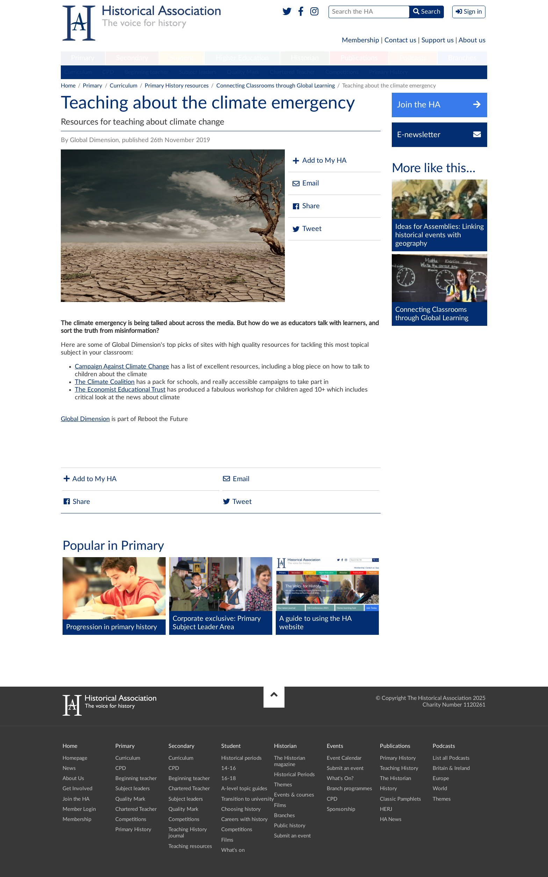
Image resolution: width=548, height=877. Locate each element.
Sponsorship (341, 809)
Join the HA (76, 799)
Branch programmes (349, 788)
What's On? (340, 778)
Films (227, 840)
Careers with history (244, 819)
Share (306, 206)
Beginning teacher (146, 72)
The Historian (395, 778)
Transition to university (247, 799)
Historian (305, 58)
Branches (462, 58)
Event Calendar (344, 758)
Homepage (75, 758)
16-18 (228, 778)
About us (472, 40)
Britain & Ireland (451, 768)
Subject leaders (197, 72)
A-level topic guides (244, 788)
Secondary (132, 58)
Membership (360, 40)
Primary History (388, 72)
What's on (233, 850)
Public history (289, 825)
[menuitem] (82, 58)
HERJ (386, 809)
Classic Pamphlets (400, 799)
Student (182, 58)
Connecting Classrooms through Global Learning (275, 86)
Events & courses (294, 795)
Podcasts (413, 58)
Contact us (400, 40)
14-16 (228, 768)
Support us (437, 40)
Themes (283, 784)
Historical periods (241, 758)
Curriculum (78, 72)
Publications (359, 58)
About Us (73, 778)
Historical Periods (294, 774)
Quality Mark (243, 72)
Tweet (307, 229)
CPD (108, 72)
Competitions (342, 72)
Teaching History (399, 768)
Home (68, 86)
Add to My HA (319, 160)
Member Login (79, 809)
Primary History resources (177, 86)
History (388, 788)
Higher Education (242, 58)
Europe (441, 778)
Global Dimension (85, 419)
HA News (391, 819)
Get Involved (77, 788)
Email (305, 183)
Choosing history (241, 809)
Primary (82, 58)
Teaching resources (190, 846)
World (440, 788)
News (69, 768)
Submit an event (292, 836)
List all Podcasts (451, 758)
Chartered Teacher (292, 72)
